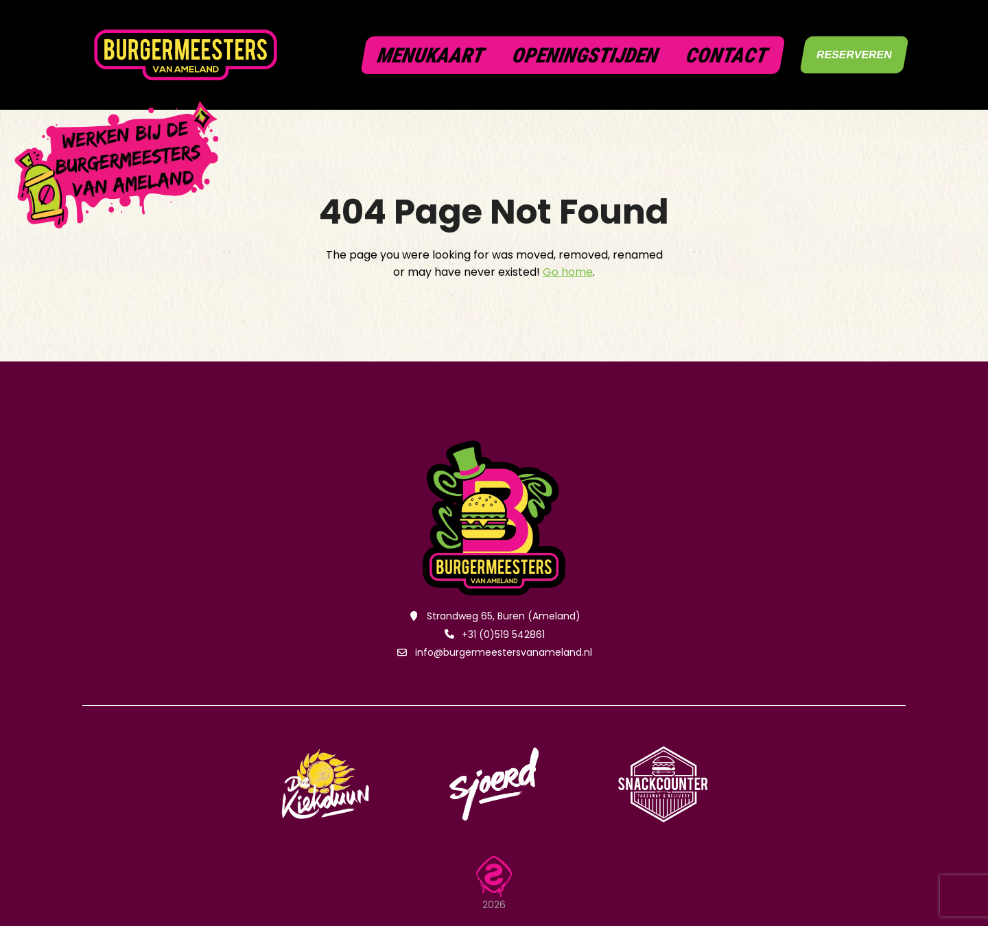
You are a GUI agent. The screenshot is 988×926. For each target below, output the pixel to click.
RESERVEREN (854, 54)
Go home (568, 272)
